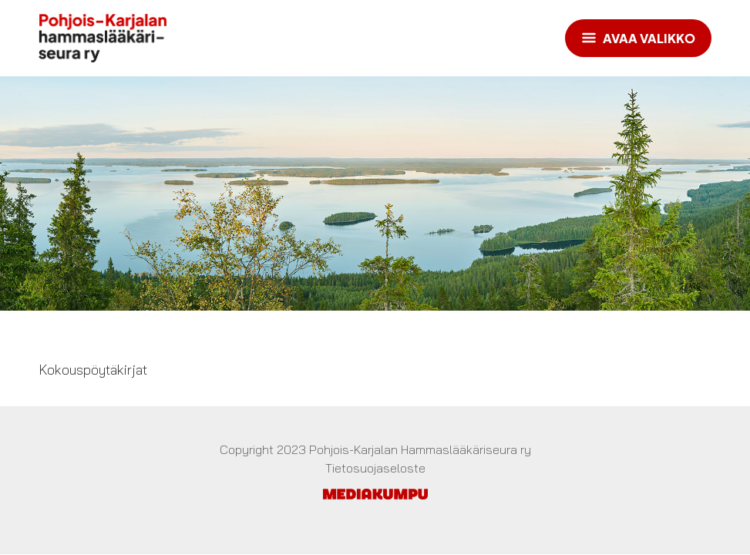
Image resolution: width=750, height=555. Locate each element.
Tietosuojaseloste (375, 468)
